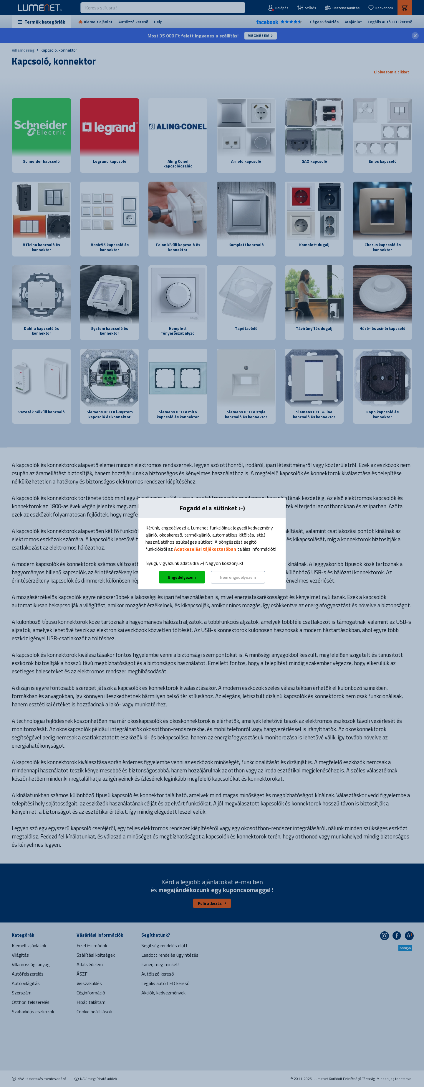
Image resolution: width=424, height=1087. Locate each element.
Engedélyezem (182, 577)
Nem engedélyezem (238, 577)
